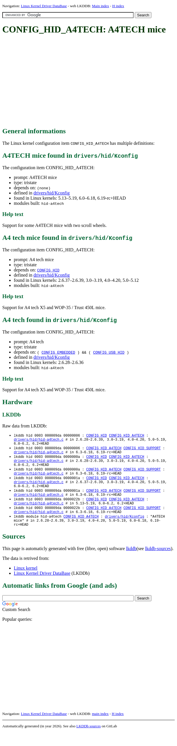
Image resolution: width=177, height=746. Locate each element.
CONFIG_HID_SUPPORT (142, 450)
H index (118, 6)
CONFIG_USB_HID (108, 352)
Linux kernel (25, 581)
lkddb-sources (158, 562)
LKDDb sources (88, 740)
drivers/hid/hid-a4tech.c (39, 440)
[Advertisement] (89, 81)
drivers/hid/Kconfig (51, 192)
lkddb (131, 562)
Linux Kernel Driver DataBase (44, 6)
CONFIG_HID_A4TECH (126, 435)
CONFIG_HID (48, 270)
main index (100, 727)
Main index (100, 6)
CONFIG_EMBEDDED (58, 352)
